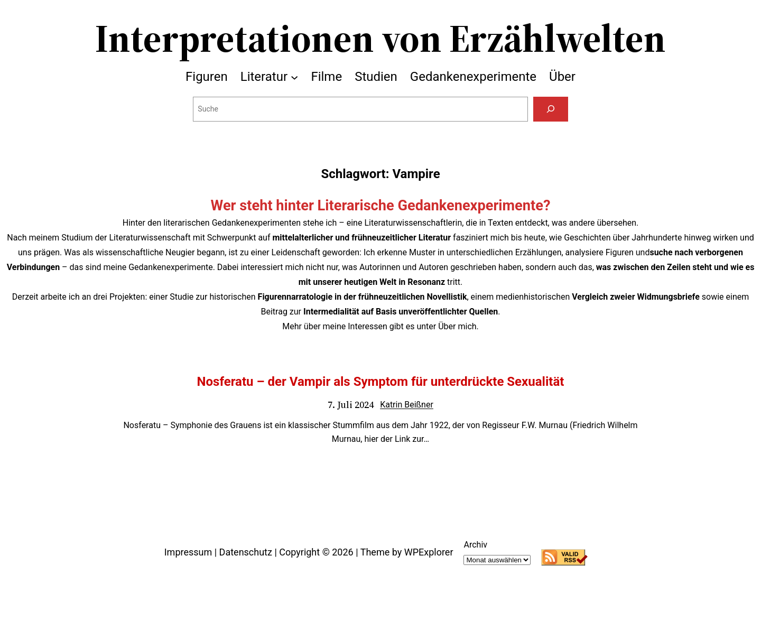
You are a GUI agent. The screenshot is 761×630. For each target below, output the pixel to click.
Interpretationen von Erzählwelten (380, 38)
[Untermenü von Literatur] (294, 76)
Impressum (188, 552)
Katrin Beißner (406, 405)
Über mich (457, 326)
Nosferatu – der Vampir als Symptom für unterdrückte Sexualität (380, 381)
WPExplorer (428, 552)
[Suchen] (550, 109)
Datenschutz (245, 552)
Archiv (475, 545)
